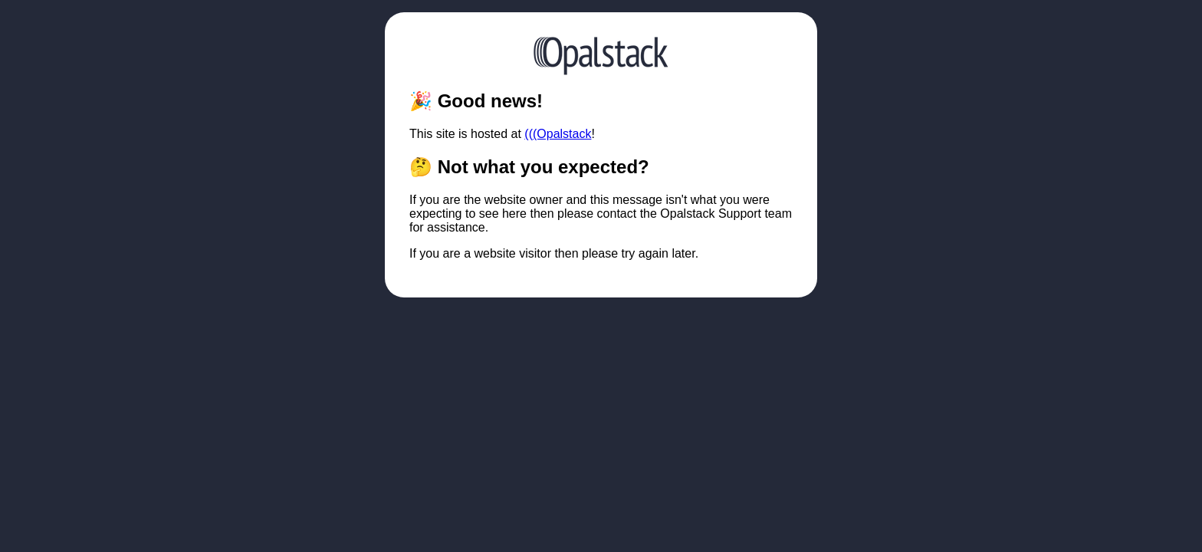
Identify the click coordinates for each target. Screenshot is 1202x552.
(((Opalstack (557, 133)
